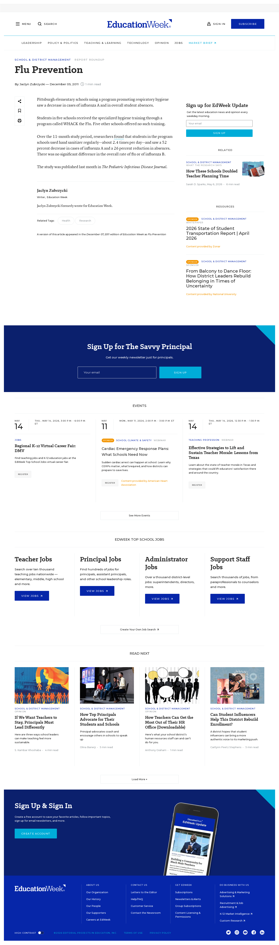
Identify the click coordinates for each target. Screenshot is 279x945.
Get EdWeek (183, 885)
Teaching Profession (204, 440)
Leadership (52, 42)
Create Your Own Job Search (139, 629)
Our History (93, 899)
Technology (159, 42)
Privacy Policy (160, 933)
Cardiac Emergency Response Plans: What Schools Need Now (135, 452)
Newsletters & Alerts (188, 899)
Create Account (35, 833)
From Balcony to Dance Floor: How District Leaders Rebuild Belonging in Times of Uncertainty (218, 278)
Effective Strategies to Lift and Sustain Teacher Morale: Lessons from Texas (223, 452)
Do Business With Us (234, 885)
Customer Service (142, 906)
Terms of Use (133, 933)
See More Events (139, 515)
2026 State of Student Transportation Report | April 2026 (217, 233)
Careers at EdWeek (98, 919)
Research (85, 220)
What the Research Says (204, 165)
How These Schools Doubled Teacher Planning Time (212, 174)
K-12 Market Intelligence (236, 913)
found (119, 136)
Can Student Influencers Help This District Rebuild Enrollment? (234, 719)
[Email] (117, 372)
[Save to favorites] (19, 111)
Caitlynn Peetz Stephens (225, 747)
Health (66, 220)
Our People (93, 906)
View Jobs (31, 595)
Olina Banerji (88, 747)
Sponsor (192, 265)
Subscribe (248, 23)
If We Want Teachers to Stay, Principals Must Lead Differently (36, 722)
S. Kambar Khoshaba (28, 750)
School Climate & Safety (134, 440)
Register (23, 474)
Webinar (160, 440)
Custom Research (232, 920)
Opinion (182, 42)
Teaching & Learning (123, 42)
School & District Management (43, 59)
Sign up (180, 372)
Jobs (199, 42)
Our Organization (97, 892)
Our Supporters (96, 912)
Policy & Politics (83, 42)
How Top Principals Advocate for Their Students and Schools (99, 719)
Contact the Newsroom (146, 912)
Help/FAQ (137, 899)
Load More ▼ (139, 779)
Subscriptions (184, 892)
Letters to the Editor (144, 892)
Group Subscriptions (188, 906)
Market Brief (223, 42)
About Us (92, 885)
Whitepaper (194, 222)
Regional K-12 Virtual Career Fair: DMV (45, 448)
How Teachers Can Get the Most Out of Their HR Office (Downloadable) (169, 722)
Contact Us (139, 885)
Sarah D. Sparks (196, 184)
